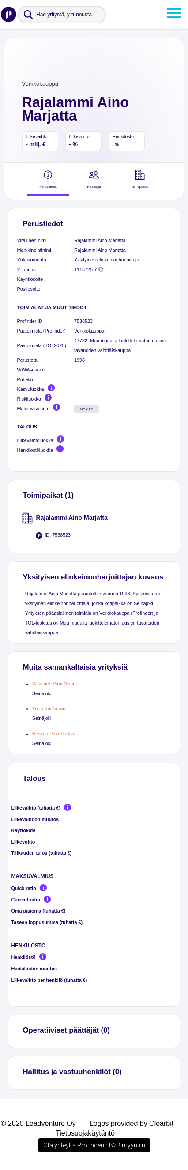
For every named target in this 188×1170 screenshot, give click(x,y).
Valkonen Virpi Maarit (54, 683)
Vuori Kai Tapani (49, 708)
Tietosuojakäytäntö (85, 1133)
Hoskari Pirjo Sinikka (54, 733)
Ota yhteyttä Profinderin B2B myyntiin (94, 1145)
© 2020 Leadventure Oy (38, 1123)
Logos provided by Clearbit (131, 1123)
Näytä (87, 409)
